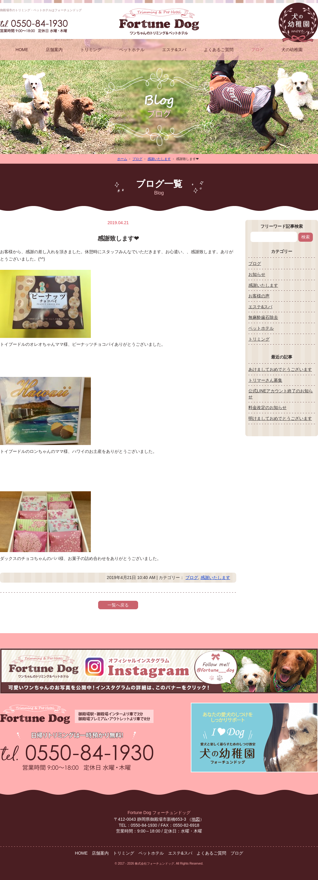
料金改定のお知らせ (267, 407)
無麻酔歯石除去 (263, 317)
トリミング (90, 49)
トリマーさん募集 (265, 380)
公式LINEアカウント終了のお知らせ (280, 393)
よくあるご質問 (219, 49)
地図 (195, 819)
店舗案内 (54, 49)
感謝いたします (159, 159)
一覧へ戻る (118, 605)
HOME (21, 49)
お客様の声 (259, 295)
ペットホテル (131, 49)
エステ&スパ (174, 49)
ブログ (257, 49)
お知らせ (256, 274)
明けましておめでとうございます (280, 418)
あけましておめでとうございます (280, 369)
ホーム (122, 159)
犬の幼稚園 (292, 49)
